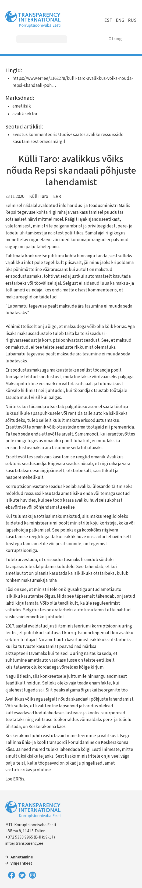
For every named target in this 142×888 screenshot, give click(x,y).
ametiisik (21, 106)
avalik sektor (24, 114)
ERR (57, 196)
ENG (120, 20)
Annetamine (21, 857)
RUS (132, 20)
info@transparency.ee (24, 843)
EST (108, 20)
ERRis (18, 779)
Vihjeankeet (21, 863)
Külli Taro (38, 196)
